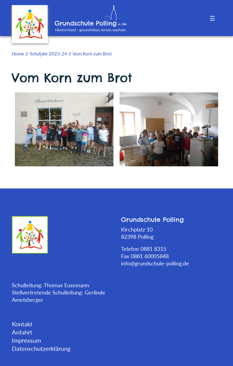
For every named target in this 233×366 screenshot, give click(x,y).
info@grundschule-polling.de (155, 263)
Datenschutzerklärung (41, 348)
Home (18, 53)
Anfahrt (22, 332)
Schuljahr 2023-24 (48, 53)
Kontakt (22, 324)
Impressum (26, 340)
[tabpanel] (64, 128)
